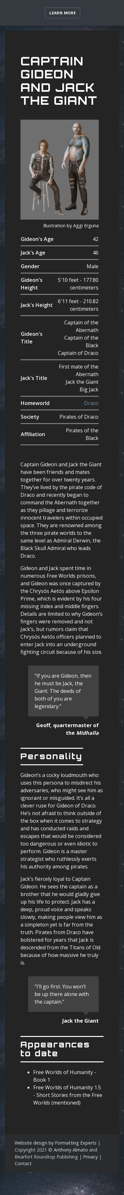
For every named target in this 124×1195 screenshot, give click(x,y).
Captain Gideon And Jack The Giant (58, 80)
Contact (23, 1163)
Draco (91, 403)
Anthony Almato (71, 1150)
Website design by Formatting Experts (56, 1143)
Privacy (90, 1157)
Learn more (62, 13)
